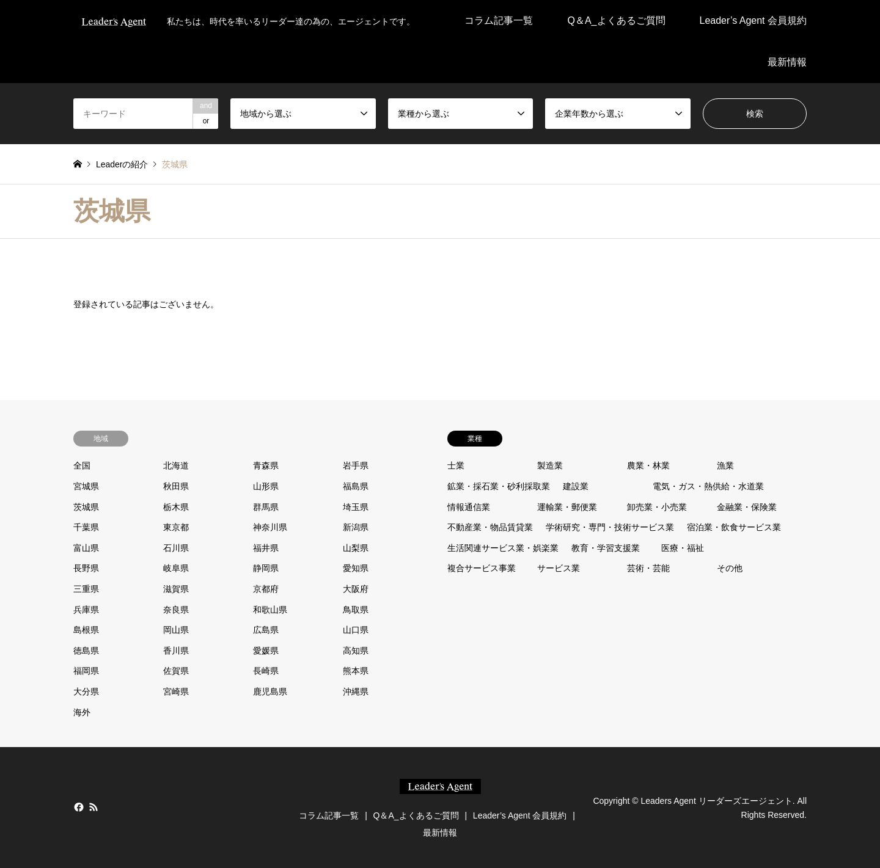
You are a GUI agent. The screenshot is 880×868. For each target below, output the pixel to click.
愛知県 (356, 568)
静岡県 (266, 568)
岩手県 (356, 465)
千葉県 (86, 527)
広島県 (266, 630)
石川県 (176, 548)
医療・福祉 (682, 548)
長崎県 (266, 671)
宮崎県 (176, 691)
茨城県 (86, 507)
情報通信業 (468, 507)
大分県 (86, 691)
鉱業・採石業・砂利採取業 (498, 486)
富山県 (86, 548)
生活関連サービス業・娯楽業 (503, 548)
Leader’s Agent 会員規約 (753, 20)
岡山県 (176, 630)
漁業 (725, 465)
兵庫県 (86, 610)
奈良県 (176, 610)
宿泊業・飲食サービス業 (734, 527)
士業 (455, 465)
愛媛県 (266, 650)
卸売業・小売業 (657, 507)
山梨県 (356, 548)
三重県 (86, 589)
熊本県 (356, 671)
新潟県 (356, 527)
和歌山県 (270, 610)
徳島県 (86, 650)
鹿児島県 (270, 691)
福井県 (266, 548)
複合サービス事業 (481, 568)
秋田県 (176, 486)
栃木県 (176, 507)
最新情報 (787, 62)
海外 (81, 712)
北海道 (176, 465)
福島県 (356, 486)
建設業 (575, 486)
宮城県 (86, 486)
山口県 (356, 630)
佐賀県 (176, 671)
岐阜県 (176, 568)
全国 (81, 465)
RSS (93, 807)
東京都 (176, 527)
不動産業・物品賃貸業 (490, 527)
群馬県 (266, 507)
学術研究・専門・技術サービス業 (610, 527)
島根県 (86, 630)
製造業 (550, 465)
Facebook (77, 807)
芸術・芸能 (648, 568)
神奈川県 (270, 527)
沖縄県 (356, 691)
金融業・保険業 (747, 507)
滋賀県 (176, 589)
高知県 (356, 650)
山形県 (266, 486)
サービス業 (558, 568)
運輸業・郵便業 (567, 507)
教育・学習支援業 (605, 548)
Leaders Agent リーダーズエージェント (716, 801)
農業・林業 (648, 465)
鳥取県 (356, 610)
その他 (730, 568)
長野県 (86, 568)
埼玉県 (356, 507)
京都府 (266, 589)
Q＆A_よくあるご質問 (616, 20)
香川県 (176, 650)
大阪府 (356, 589)
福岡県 (86, 671)
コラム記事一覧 (498, 20)
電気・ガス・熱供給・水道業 (708, 486)
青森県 (266, 465)
